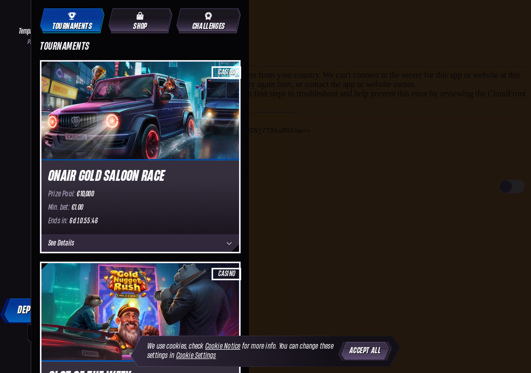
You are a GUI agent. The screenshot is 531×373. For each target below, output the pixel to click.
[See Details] (229, 243)
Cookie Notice (223, 346)
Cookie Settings (196, 356)
